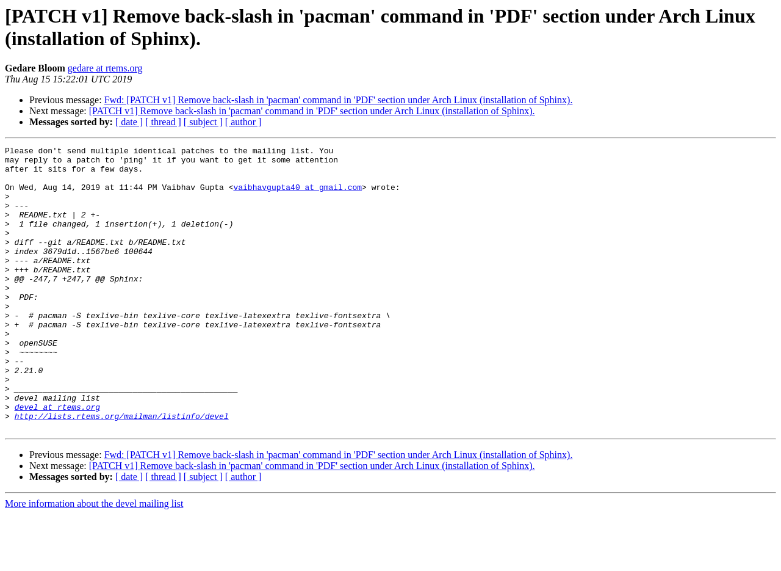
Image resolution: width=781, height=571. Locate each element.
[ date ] (129, 122)
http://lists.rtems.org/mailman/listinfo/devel (122, 470)
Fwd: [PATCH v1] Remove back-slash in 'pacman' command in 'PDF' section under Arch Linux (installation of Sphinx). (338, 100)
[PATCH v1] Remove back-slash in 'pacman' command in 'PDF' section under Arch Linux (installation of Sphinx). (312, 111)
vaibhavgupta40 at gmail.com (297, 196)
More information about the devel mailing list (94, 560)
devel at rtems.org (57, 459)
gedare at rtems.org (105, 68)
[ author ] (243, 122)
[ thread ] (163, 122)
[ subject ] (203, 122)
